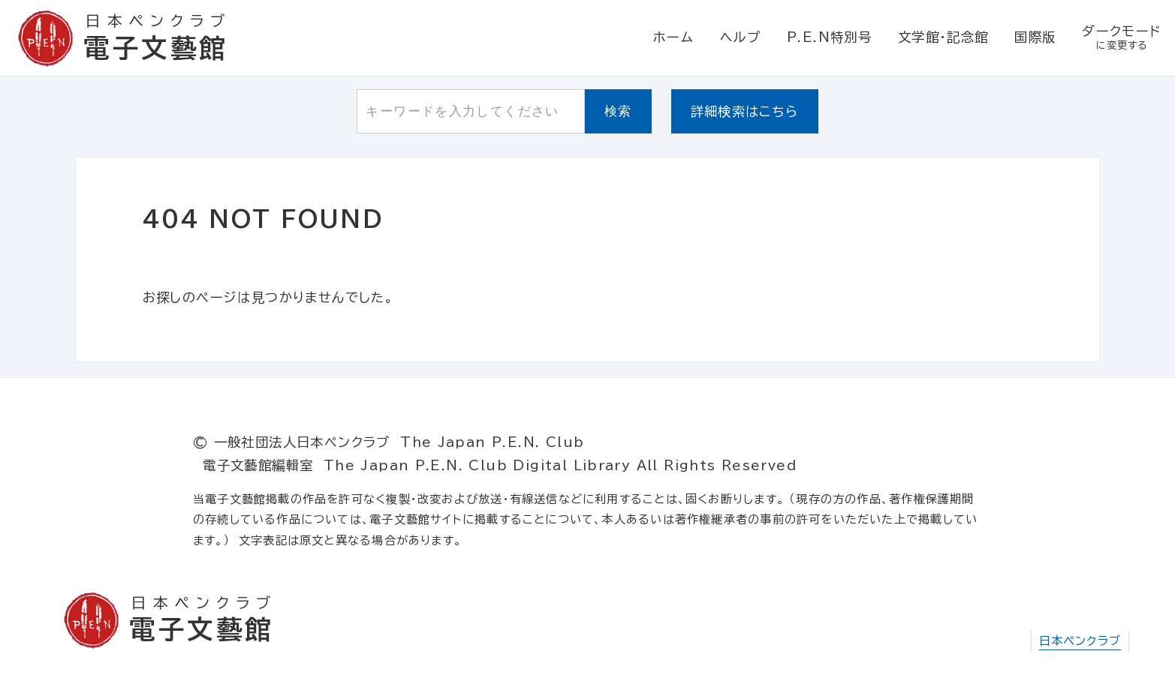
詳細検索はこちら (745, 111)
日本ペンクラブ (1080, 640)
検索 (618, 111)
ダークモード (1121, 39)
